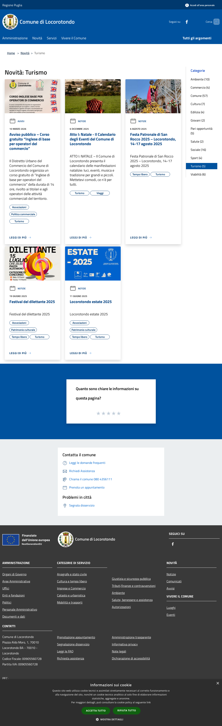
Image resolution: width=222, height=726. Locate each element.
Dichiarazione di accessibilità (131, 658)
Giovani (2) (198, 120)
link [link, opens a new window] (149, 702)
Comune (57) (199, 95)
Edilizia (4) (197, 112)
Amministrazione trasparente (131, 637)
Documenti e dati (13, 616)
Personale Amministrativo (19, 609)
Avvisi (16, 121)
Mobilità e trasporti (69, 602)
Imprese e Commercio (71, 588)
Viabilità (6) (198, 174)
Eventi (171, 614)
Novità (25, 53)
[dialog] (111, 702)
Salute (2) (197, 141)
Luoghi (171, 607)
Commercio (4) (200, 87)
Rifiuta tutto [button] (126, 710)
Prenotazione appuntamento (76, 637)
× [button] (217, 683)
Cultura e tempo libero (72, 581)
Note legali (119, 651)
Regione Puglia (12, 5)
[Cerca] (215, 21)
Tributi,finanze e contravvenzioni (134, 585)
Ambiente (118, 592)
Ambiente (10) (200, 79)
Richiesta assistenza (70, 658)
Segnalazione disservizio (73, 644)
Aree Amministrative (16, 581)
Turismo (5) (198, 166)
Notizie (78, 121)
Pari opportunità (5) (201, 131)
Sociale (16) (198, 149)
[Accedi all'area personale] (200, 5)
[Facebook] (180, 21)
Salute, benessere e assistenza (132, 599)
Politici (6, 602)
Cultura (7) (198, 104)
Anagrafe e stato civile (72, 574)
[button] (111, 719)
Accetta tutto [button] (96, 710)
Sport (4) (196, 158)
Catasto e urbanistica (71, 595)
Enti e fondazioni (13, 595)
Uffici (5, 588)
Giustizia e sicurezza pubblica (131, 578)
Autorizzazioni (121, 607)
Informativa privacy (125, 644)
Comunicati (174, 581)
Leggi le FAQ (65, 651)
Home (11, 53)
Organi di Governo (14, 574)
